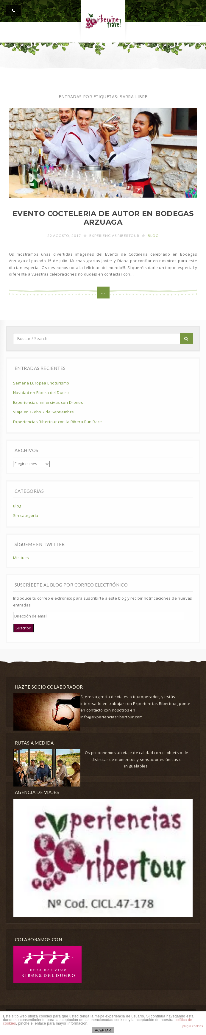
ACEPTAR (103, 1030)
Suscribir (23, 628)
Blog (153, 235)
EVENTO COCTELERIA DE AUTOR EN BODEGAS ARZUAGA (103, 217)
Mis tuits (21, 557)
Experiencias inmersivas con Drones (48, 402)
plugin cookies (192, 1026)
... (103, 292)
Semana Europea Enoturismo (41, 383)
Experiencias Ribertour (114, 235)
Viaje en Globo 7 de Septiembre (43, 412)
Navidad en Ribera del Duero (41, 392)
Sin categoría (25, 515)
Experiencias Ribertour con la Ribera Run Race (57, 421)
